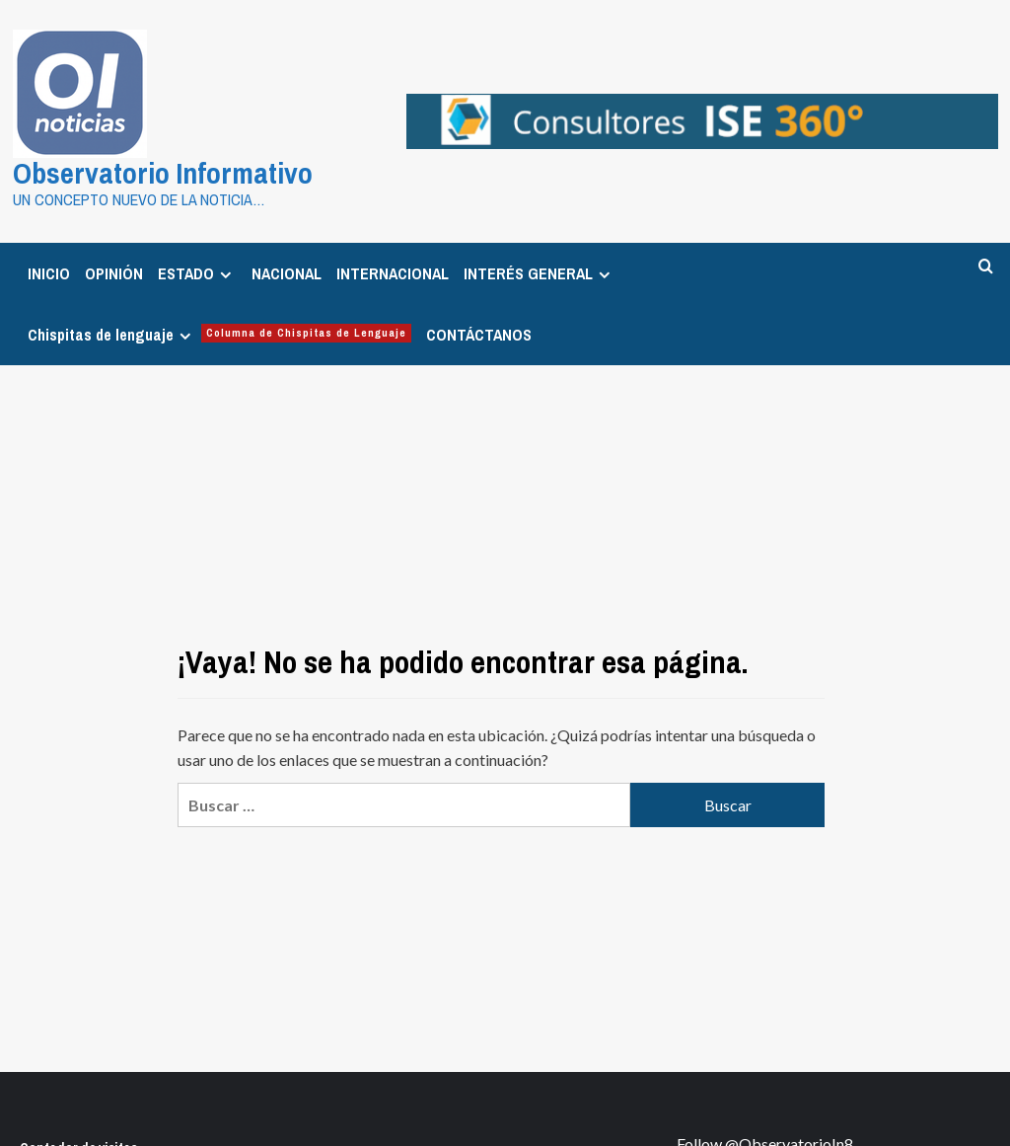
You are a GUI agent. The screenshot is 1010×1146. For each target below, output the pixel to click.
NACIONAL (287, 273)
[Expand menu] (225, 275)
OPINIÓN (114, 273)
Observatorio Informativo (163, 172)
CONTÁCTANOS (479, 334)
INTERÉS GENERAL (539, 273)
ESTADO (197, 273)
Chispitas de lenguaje (219, 334)
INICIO (49, 273)
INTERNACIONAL (392, 273)
